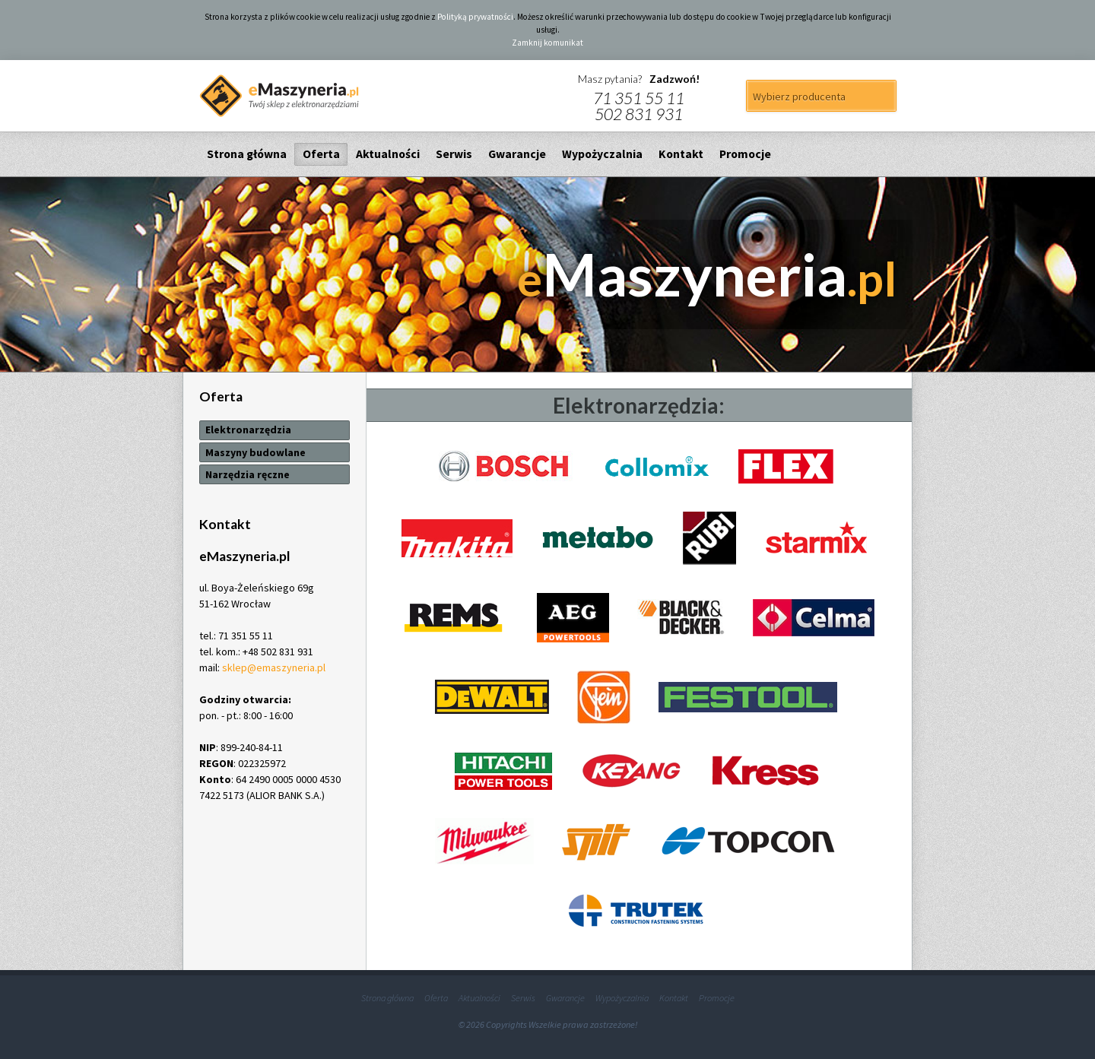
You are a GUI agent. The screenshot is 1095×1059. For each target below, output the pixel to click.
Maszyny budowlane (255, 452)
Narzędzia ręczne (247, 474)
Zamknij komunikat (547, 42)
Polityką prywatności (475, 16)
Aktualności (388, 154)
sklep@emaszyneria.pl (273, 667)
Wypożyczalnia (602, 154)
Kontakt (681, 154)
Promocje (745, 154)
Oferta (321, 154)
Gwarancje (517, 154)
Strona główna (247, 154)
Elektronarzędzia (248, 429)
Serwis (454, 154)
